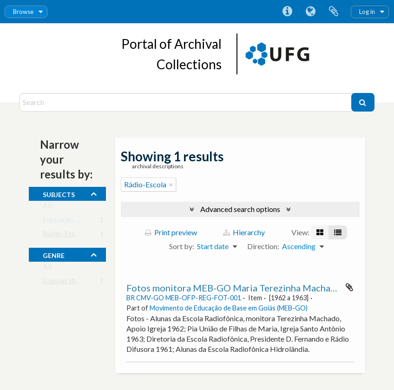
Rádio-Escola (64, 235)
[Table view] (337, 232)
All (47, 207)
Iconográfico (63, 282)
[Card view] (320, 232)
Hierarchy (244, 232)
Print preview (171, 232)
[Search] (186, 102)
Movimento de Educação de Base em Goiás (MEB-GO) (229, 308)
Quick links (287, 11)
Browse (23, 11)
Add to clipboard (349, 287)
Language (310, 11)
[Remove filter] (171, 184)
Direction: (263, 246)
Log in (367, 11)
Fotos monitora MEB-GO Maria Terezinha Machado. (234, 287)
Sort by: (181, 246)
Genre (54, 254)
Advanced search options (240, 209)
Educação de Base (71, 221)
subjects (59, 193)
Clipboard (333, 11)
